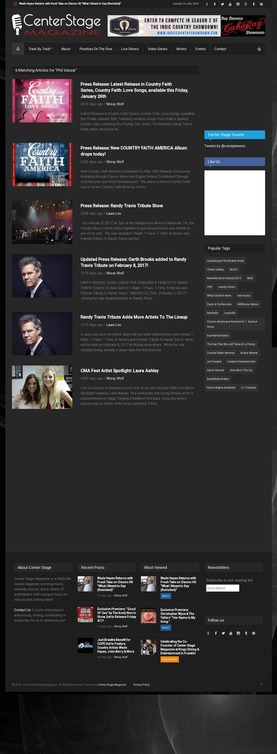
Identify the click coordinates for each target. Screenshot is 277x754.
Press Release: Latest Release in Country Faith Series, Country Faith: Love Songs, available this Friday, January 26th (134, 90)
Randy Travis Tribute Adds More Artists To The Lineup (134, 317)
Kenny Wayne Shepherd (221, 387)
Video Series (157, 49)
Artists (181, 49)
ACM (250, 278)
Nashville (212, 312)
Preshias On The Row (95, 49)
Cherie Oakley (215, 269)
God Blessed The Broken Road (225, 260)
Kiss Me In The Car (241, 370)
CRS (209, 286)
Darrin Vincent (215, 370)
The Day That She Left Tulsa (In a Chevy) (231, 344)
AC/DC (234, 269)
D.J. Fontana (248, 387)
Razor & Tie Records (219, 304)
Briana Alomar (249, 352)
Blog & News (169, 659)
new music (244, 295)
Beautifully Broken (218, 378)
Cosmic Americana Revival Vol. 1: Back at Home (232, 324)
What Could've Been (219, 295)
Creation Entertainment (241, 361)
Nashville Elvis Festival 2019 (224, 278)
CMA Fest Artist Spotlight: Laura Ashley (120, 370)
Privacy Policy (141, 684)
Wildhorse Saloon (248, 304)
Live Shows (130, 49)
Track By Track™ (40, 49)
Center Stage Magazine (112, 684)
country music (226, 286)
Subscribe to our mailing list (229, 580)
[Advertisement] (236, 93)
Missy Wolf (115, 104)
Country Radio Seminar (221, 352)
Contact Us (22, 610)
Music (66, 49)
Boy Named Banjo (217, 335)
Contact (220, 49)
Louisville (229, 312)
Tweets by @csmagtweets (224, 146)
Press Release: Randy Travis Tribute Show (122, 205)
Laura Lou (113, 213)
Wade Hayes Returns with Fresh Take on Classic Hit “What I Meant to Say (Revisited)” (70, 3)
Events (200, 49)
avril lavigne (214, 361)
